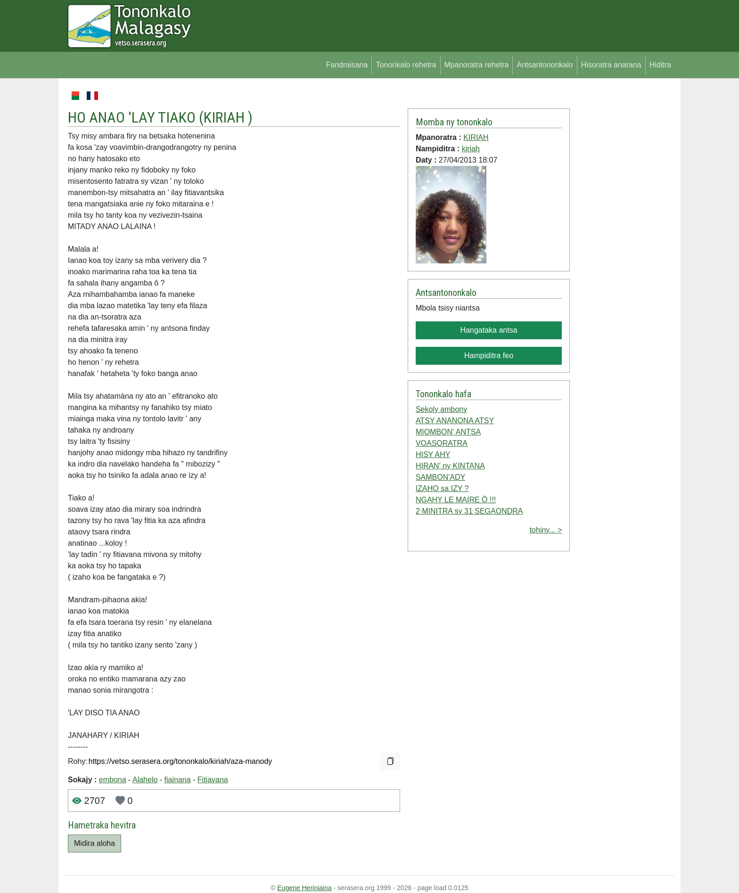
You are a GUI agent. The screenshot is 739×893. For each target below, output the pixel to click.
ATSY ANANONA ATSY (455, 421)
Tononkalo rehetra (406, 65)
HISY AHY (433, 455)
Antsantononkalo (545, 65)
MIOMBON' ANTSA (448, 432)
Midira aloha (94, 843)
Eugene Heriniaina (304, 888)
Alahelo (144, 780)
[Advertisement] (622, 231)
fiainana (177, 780)
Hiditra (660, 65)
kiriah (471, 149)
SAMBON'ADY (440, 477)
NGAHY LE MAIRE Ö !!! (456, 500)
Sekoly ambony (441, 409)
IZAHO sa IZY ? (442, 488)
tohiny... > (546, 530)
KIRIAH (226, 117)
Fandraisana (347, 65)
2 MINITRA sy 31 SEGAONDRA (469, 511)
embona (112, 780)
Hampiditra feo (488, 356)
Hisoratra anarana (611, 65)
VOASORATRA (442, 443)
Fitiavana (212, 780)
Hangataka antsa (488, 330)
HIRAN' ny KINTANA (450, 466)
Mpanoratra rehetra (476, 65)
